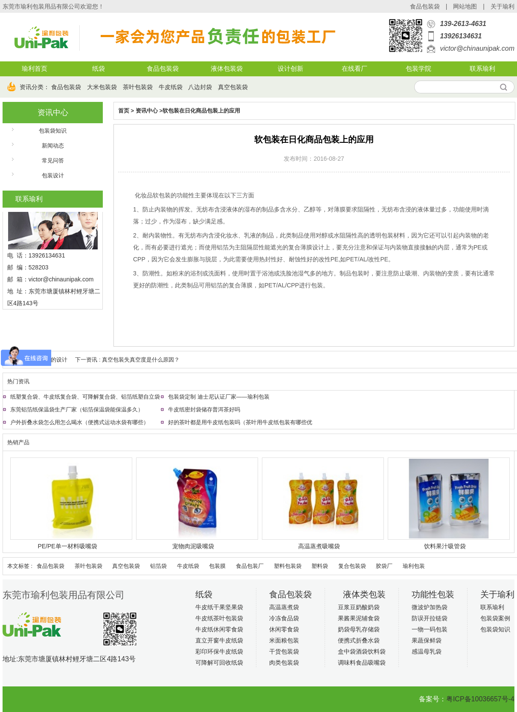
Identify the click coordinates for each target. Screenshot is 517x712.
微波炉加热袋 (429, 607)
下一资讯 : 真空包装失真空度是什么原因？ (127, 359)
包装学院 (418, 68)
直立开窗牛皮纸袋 (219, 640)
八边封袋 (200, 87)
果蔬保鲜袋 (426, 640)
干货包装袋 (284, 651)
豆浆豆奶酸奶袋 (359, 607)
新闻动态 (53, 145)
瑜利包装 (414, 566)
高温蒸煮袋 (284, 607)
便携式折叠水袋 (359, 640)
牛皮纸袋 (171, 87)
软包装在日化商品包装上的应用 (201, 110)
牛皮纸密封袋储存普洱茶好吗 (204, 409)
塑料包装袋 (288, 566)
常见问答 (53, 160)
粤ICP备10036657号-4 (480, 699)
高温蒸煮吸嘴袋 (319, 546)
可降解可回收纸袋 (219, 662)
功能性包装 (433, 594)
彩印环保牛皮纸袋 (219, 651)
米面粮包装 (284, 640)
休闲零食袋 (284, 629)
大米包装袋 (102, 87)
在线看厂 (354, 68)
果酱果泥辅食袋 (359, 618)
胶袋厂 (384, 566)
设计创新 (290, 68)
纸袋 (98, 68)
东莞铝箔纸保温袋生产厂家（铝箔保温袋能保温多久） (76, 409)
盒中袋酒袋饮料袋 (362, 651)
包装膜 (217, 566)
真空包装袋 (233, 87)
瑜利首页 (34, 68)
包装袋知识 (53, 130)
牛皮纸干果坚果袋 (219, 607)
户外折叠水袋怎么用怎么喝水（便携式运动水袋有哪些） (79, 422)
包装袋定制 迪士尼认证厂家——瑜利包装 (219, 397)
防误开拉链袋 (429, 618)
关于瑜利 (502, 6)
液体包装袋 (227, 68)
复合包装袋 (352, 566)
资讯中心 (53, 112)
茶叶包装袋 (138, 87)
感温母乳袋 (426, 651)
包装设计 (53, 175)
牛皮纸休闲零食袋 (219, 629)
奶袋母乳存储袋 (359, 629)
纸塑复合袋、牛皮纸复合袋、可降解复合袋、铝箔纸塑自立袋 (85, 397)
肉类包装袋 (284, 662)
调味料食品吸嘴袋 (362, 662)
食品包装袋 (425, 6)
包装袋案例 (495, 618)
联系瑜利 (482, 68)
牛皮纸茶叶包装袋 (219, 618)
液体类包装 (364, 594)
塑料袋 (319, 566)
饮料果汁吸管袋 (445, 546)
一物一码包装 (429, 629)
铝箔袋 (158, 566)
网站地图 (465, 6)
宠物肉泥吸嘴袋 (193, 546)
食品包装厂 (250, 566)
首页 (123, 110)
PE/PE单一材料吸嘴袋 (67, 546)
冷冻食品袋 (284, 618)
